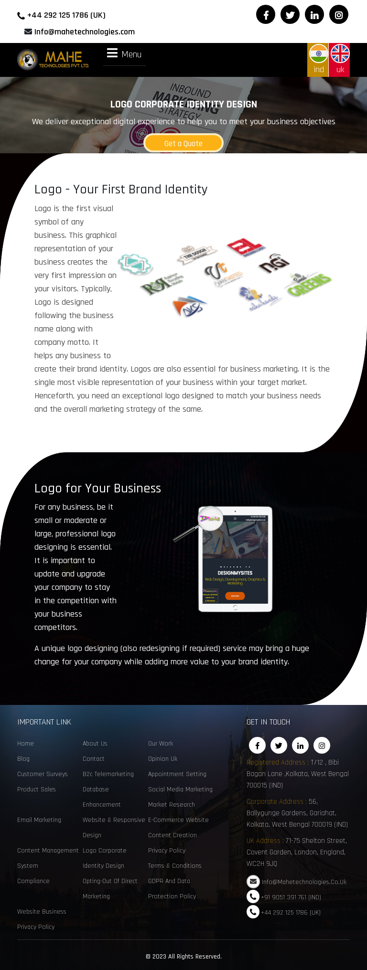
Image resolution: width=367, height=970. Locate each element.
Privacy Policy (166, 850)
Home (25, 743)
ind (318, 59)
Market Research (171, 804)
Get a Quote (183, 144)
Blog (23, 759)
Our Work (160, 743)
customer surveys (42, 774)
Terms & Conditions (175, 866)
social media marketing (180, 789)
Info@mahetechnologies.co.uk (304, 882)
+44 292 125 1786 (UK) (66, 15)
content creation (172, 835)
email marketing (39, 820)
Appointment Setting (177, 774)
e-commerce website (178, 820)
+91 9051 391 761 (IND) (291, 897)
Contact (94, 759)
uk (340, 59)
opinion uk (162, 759)
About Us (95, 743)
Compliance (33, 881)
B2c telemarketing (108, 774)
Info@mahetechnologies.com (84, 31)
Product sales (36, 789)
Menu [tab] (124, 54)
